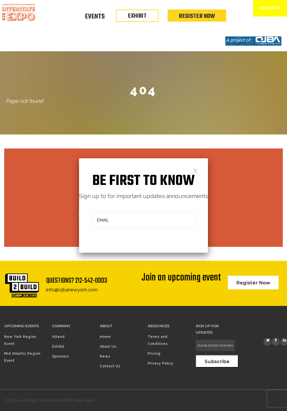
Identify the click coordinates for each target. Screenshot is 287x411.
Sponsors (60, 356)
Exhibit (58, 347)
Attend (58, 337)
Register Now (197, 16)
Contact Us (110, 366)
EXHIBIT (137, 16)
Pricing (154, 354)
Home (105, 337)
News (105, 356)
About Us (108, 347)
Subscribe (217, 361)
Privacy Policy (160, 363)
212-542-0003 (91, 280)
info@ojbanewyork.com (72, 289)
